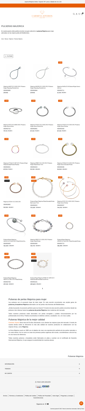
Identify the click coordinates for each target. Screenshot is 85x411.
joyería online (11, 31)
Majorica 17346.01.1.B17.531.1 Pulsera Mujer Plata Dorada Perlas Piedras (15, 163)
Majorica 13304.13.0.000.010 (12, 201)
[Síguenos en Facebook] (45, 404)
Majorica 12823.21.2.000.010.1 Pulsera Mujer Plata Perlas (41, 240)
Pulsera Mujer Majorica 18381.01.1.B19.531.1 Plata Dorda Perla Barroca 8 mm (42, 278)
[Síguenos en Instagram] (48, 404)
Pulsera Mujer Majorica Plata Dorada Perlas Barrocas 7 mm (42, 202)
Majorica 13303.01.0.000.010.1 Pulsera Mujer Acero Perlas (68, 125)
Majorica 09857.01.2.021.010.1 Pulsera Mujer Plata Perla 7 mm (41, 163)
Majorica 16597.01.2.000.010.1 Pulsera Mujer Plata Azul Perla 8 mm (14, 87)
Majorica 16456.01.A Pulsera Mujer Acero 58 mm (68, 87)
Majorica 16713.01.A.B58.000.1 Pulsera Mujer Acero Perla (14, 125)
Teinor (82, 408)
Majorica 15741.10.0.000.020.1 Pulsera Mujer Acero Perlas (68, 202)
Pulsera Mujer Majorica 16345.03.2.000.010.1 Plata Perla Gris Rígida (14, 241)
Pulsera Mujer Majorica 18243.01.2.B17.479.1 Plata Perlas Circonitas (12, 279)
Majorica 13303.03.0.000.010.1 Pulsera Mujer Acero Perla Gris (41, 125)
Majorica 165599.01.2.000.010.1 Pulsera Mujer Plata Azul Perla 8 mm (41, 87)
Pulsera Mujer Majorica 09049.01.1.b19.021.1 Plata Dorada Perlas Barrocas (68, 241)
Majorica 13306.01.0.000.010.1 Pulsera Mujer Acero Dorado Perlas (68, 163)
